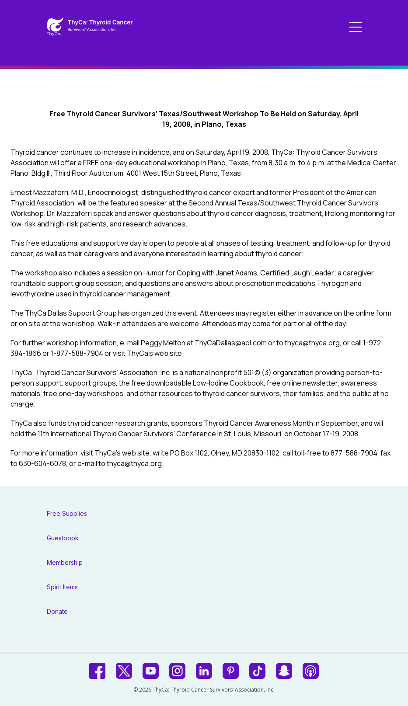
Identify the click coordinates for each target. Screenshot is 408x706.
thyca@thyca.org (312, 343)
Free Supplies (67, 513)
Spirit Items (62, 587)
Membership (65, 562)
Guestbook (63, 538)
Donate (57, 611)
